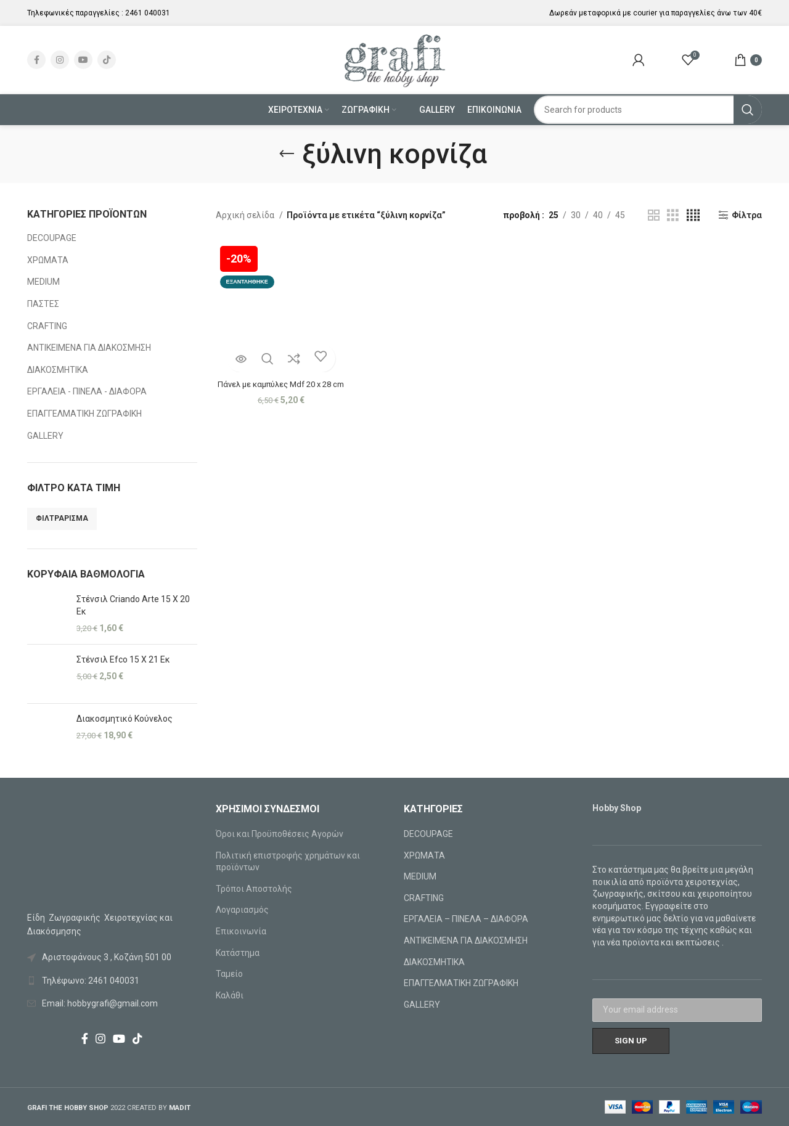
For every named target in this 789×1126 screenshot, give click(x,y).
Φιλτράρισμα (62, 518)
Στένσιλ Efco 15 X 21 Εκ (123, 659)
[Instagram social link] (60, 60)
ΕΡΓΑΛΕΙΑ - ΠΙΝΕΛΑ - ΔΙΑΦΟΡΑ (87, 391)
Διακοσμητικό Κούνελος (124, 719)
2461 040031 (147, 13)
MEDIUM (43, 282)
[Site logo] (394, 59)
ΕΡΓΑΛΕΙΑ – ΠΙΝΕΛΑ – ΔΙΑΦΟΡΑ (466, 919)
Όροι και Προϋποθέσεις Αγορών (279, 834)
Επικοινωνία (241, 931)
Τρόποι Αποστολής (254, 889)
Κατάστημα (238, 953)
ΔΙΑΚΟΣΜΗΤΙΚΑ (57, 370)
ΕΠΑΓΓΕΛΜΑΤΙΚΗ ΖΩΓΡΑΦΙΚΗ (84, 413)
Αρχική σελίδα (246, 215)
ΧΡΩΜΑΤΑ (47, 260)
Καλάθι (229, 995)
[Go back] (286, 154)
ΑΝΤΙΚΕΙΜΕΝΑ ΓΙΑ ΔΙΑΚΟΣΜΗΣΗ (89, 348)
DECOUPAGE (51, 238)
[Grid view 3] (673, 215)
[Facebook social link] (36, 60)
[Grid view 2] (654, 215)
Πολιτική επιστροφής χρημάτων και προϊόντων (288, 862)
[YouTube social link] (83, 60)
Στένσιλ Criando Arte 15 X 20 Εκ (133, 605)
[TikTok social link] (106, 60)
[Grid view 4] (693, 215)
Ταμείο (229, 974)
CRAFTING (47, 326)
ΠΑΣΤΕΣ (43, 304)
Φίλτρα (747, 215)
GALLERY (45, 436)
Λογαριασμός (242, 910)
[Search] (648, 110)
